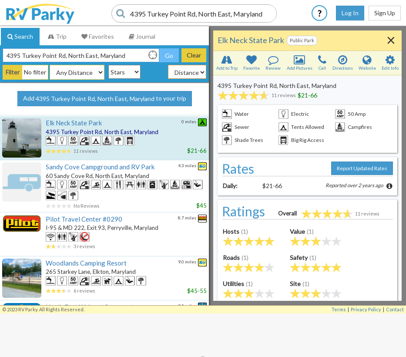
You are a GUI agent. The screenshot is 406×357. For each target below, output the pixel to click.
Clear (194, 55)
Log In (350, 13)
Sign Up (384, 13)
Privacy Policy (366, 309)
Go (169, 55)
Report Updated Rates (362, 168)
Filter (13, 72)
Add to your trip (104, 98)
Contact (395, 309)
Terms (339, 309)
